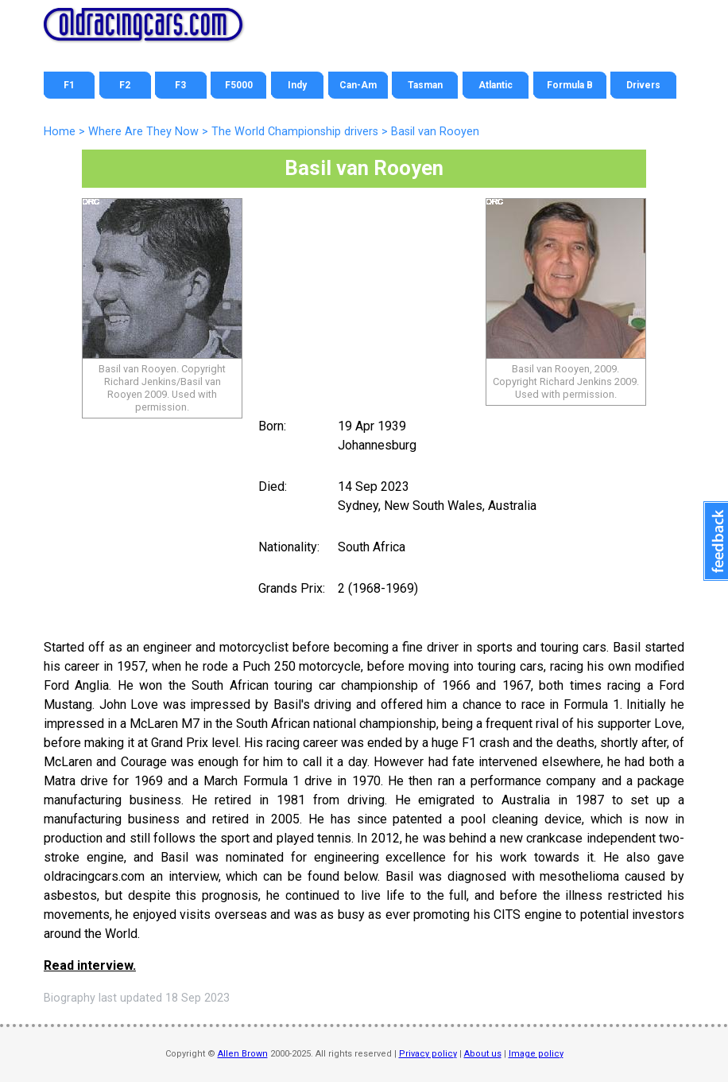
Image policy (536, 1054)
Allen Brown (243, 1054)
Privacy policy (428, 1054)
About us (482, 1054)
